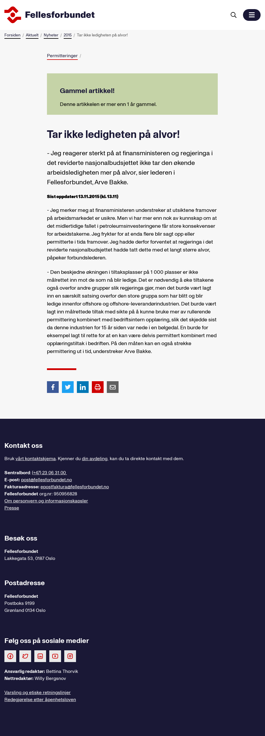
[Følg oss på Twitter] (25, 656)
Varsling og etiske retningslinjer (37, 692)
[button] (252, 15)
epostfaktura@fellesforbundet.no (74, 487)
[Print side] (98, 387)
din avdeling (94, 458)
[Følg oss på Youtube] (55, 656)
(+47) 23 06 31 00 (49, 473)
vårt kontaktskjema (36, 458)
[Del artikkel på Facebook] (53, 387)
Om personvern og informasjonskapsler (46, 501)
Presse (11, 508)
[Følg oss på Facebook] (10, 656)
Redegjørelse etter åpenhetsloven (40, 699)
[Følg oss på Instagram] (70, 656)
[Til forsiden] (114, 14)
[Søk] (233, 15)
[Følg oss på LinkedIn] (40, 656)
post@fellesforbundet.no (46, 480)
